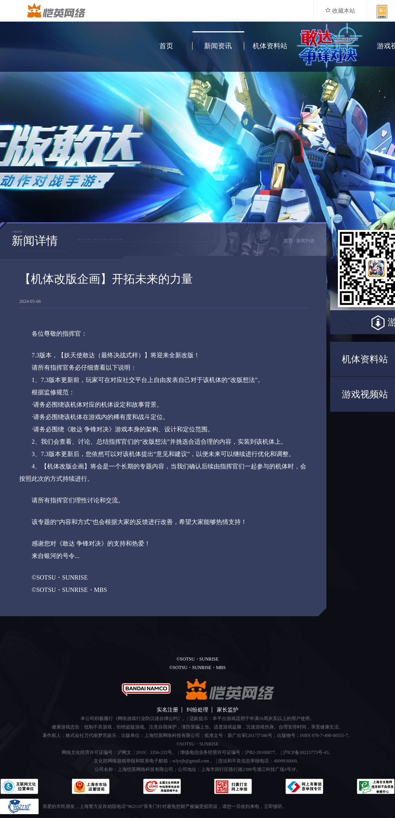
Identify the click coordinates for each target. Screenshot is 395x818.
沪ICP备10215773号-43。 (308, 752)
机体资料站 (270, 46)
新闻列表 (305, 240)
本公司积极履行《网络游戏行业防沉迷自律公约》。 (134, 718)
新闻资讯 (218, 46)
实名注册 (167, 710)
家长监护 (227, 710)
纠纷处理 (197, 710)
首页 (166, 46)
